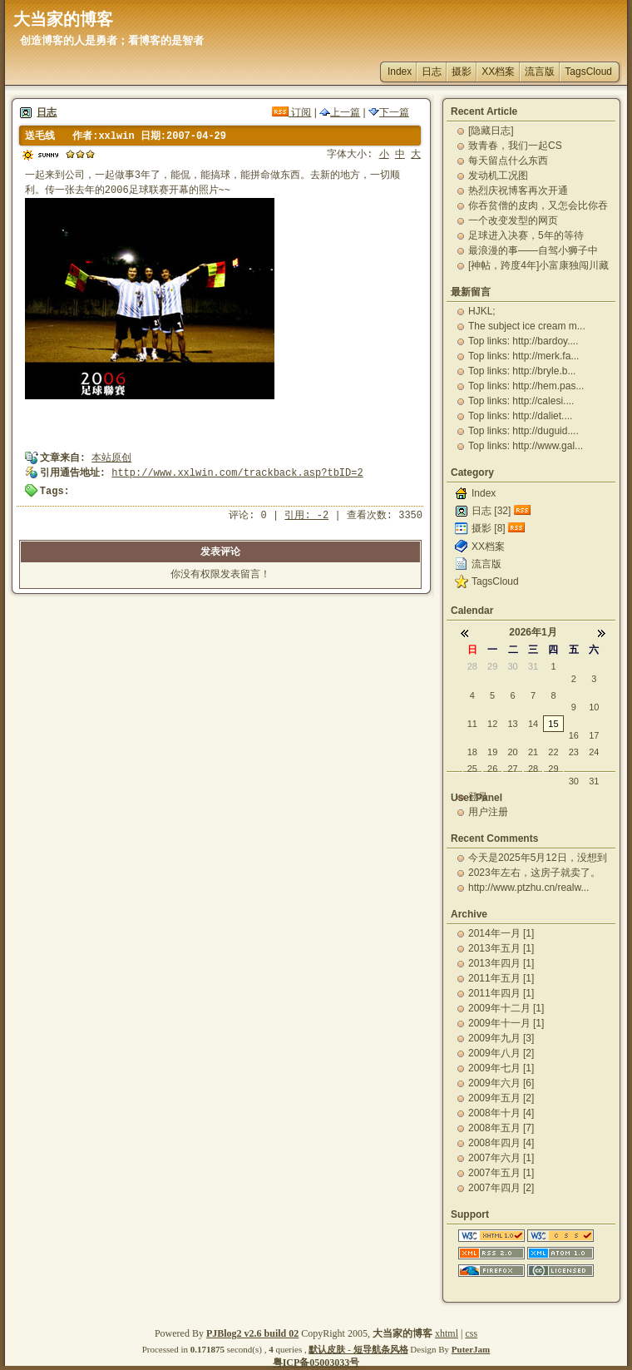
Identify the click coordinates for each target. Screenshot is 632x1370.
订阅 (291, 112)
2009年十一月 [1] (506, 1023)
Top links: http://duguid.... (523, 431)
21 (533, 752)
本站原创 (111, 458)
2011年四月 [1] (501, 993)
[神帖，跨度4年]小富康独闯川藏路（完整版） (538, 265)
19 (492, 752)
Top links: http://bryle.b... (521, 371)
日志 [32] (491, 511)
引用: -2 (306, 516)
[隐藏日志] (491, 130)
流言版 (540, 71)
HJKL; (482, 311)
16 (574, 735)
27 (512, 769)
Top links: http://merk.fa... (523, 356)
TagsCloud (588, 71)
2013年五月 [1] (501, 948)
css (471, 1333)
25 (472, 769)
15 (553, 724)
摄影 (462, 71)
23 (574, 752)
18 (472, 752)
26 (492, 769)
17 (594, 735)
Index (400, 71)
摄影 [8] (489, 528)
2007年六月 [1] (501, 1158)
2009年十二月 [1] (506, 1008)
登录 (478, 797)
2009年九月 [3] (501, 1038)
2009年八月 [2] (501, 1053)
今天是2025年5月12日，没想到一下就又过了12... (537, 857)
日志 (432, 71)
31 (533, 666)
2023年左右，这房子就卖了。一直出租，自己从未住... (534, 872)
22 (553, 752)
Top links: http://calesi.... (521, 401)
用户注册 (488, 812)
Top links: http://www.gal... (525, 446)
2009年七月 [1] (501, 1068)
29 (492, 666)
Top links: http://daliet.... (520, 416)
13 (512, 724)
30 (512, 666)
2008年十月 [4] (501, 1113)
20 (512, 752)
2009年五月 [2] (501, 1098)
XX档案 (498, 71)
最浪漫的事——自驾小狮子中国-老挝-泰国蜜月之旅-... (533, 250)
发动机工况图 (498, 175)
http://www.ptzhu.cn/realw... (528, 887)
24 (594, 752)
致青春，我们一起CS (515, 145)
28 (472, 666)
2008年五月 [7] (501, 1128)
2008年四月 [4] (501, 1143)
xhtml (446, 1333)
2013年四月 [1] (501, 963)
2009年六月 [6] (501, 1083)
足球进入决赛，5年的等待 (526, 235)
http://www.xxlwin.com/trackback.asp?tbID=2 (237, 473)
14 (533, 724)
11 (472, 724)
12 (492, 724)
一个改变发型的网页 (513, 220)
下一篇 (388, 112)
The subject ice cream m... (526, 326)
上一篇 (339, 112)
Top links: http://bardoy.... (523, 341)
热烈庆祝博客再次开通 (518, 190)
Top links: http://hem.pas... (526, 386)
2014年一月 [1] (501, 933)
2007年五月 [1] (501, 1173)
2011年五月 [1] (501, 978)
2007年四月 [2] (501, 1188)
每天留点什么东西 (508, 160)
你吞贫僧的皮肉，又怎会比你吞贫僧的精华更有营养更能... (538, 205)
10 (594, 707)
